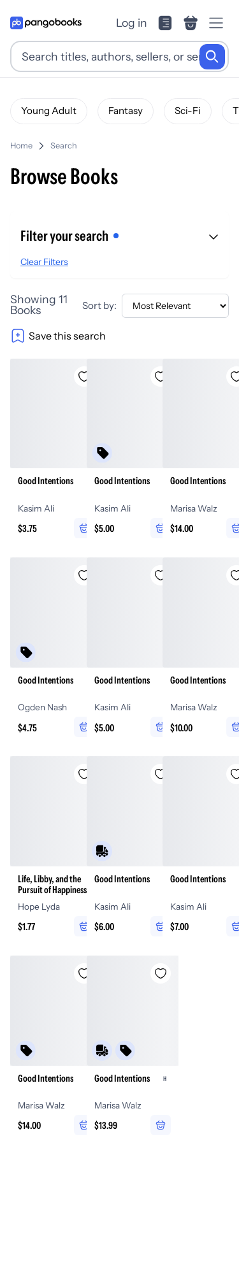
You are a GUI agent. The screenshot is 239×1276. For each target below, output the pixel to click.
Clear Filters (44, 262)
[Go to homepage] (46, 23)
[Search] (212, 56)
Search (63, 145)
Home (21, 145)
